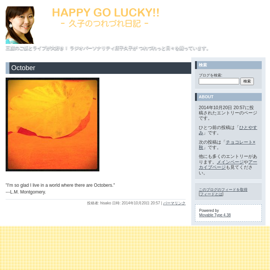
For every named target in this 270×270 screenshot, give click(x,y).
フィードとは (211, 194)
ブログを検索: (210, 75)
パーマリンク (174, 203)
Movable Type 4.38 (215, 215)
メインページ (230, 162)
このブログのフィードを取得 (223, 190)
